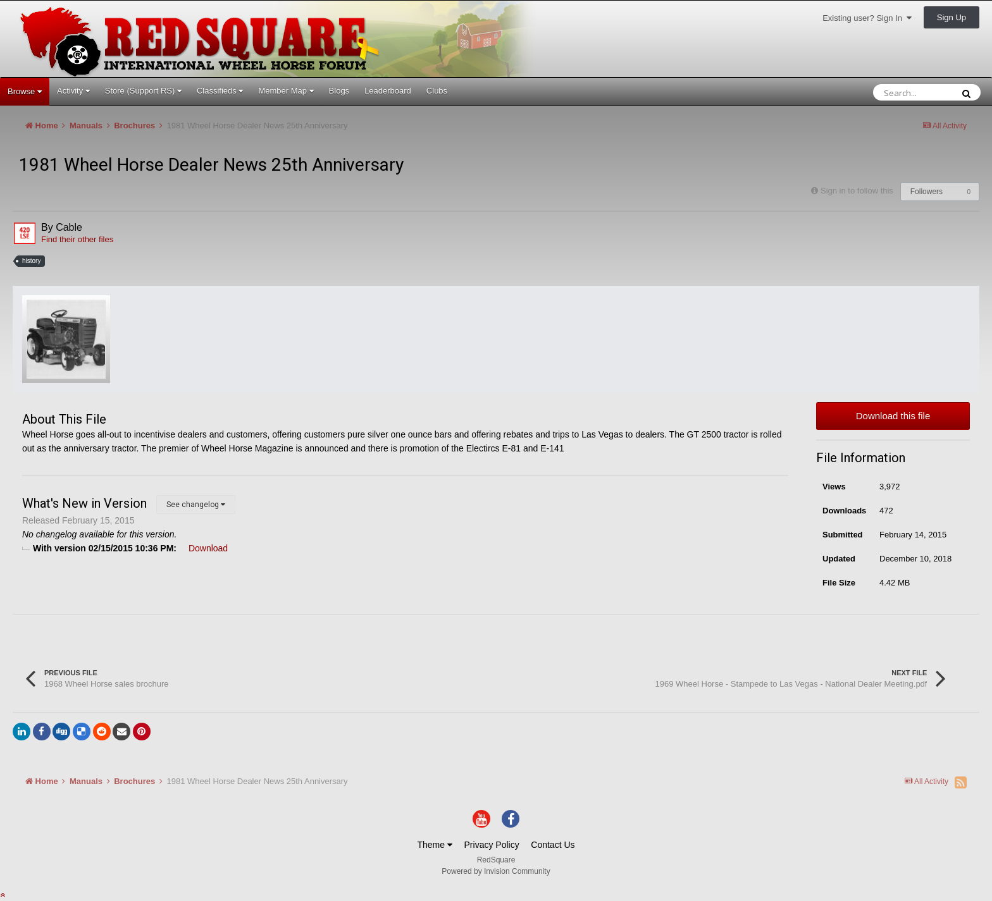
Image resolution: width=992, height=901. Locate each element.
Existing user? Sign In (867, 18)
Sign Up (951, 17)
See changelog (195, 504)
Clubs (436, 90)
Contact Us (552, 845)
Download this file (893, 415)
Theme (434, 845)
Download (208, 548)
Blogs (339, 90)
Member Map (285, 90)
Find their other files (77, 239)
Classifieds (220, 90)
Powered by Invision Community (496, 871)
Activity (73, 90)
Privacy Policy (491, 845)
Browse (25, 91)
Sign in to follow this (857, 190)
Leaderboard (387, 90)
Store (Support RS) (143, 90)
